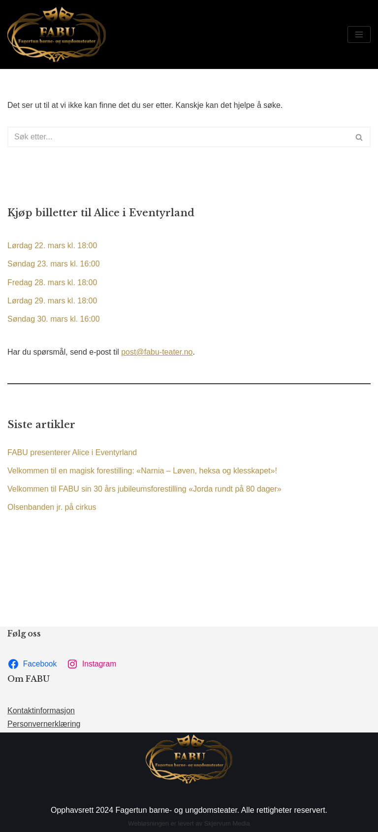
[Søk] (177, 137)
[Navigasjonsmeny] (359, 34)
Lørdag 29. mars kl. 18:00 (52, 301)
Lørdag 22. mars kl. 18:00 (52, 245)
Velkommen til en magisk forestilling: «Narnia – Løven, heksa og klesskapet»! (142, 470)
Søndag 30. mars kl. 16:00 (53, 319)
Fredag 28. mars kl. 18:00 (52, 282)
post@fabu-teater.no (156, 352)
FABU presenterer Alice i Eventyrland (72, 452)
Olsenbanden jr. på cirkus (51, 507)
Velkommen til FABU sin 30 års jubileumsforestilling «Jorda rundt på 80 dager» (144, 489)
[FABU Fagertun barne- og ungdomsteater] (56, 34)
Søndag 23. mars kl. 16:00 (53, 264)
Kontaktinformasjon (41, 710)
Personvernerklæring (44, 724)
